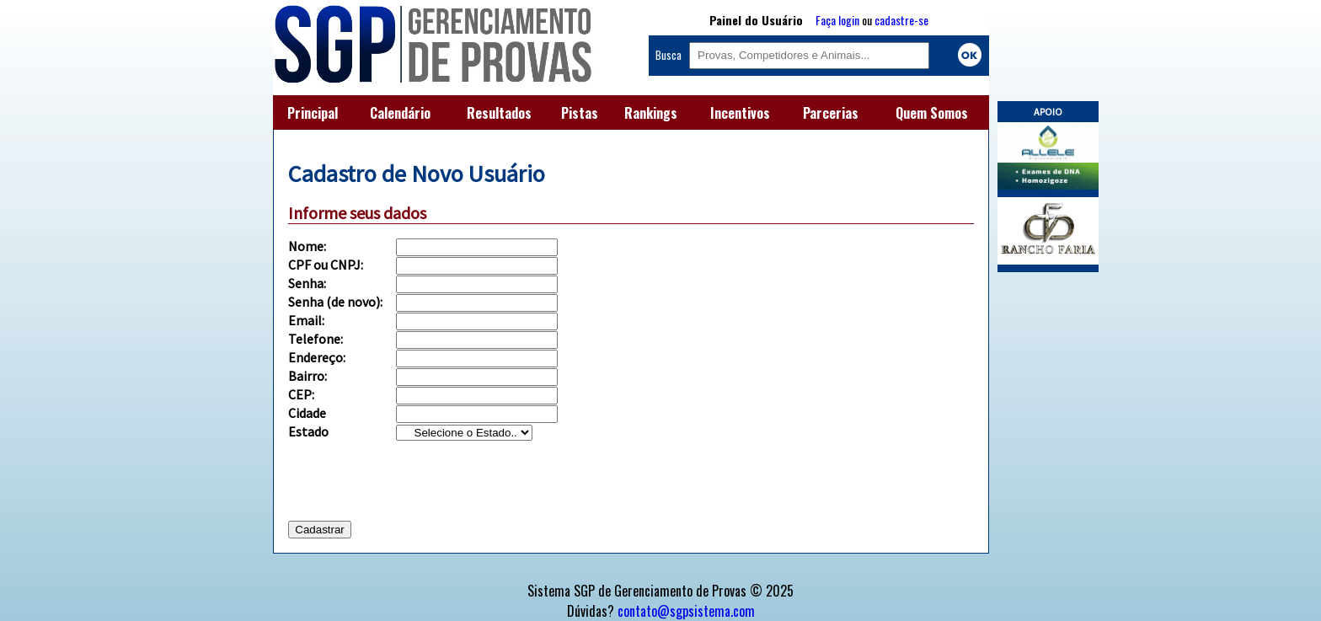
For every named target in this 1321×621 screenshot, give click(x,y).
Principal (312, 113)
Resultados (499, 113)
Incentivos (740, 113)
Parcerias (830, 113)
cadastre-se (901, 20)
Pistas (579, 113)
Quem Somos (932, 113)
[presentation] (416, 487)
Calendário (400, 113)
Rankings (650, 113)
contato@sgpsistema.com (686, 611)
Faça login (837, 20)
